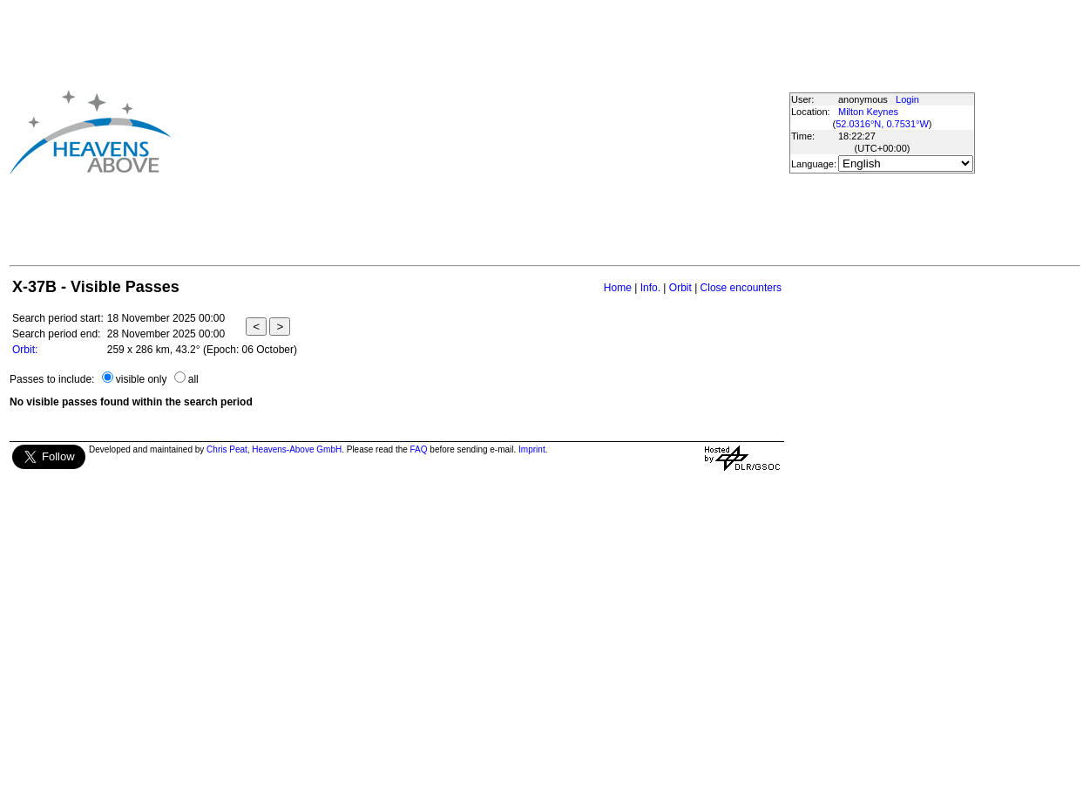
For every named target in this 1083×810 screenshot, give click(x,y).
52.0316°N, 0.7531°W (882, 124)
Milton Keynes (868, 111)
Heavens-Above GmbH (297, 449)
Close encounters (741, 288)
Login (907, 99)
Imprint (531, 449)
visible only (141, 379)
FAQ (419, 449)
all (193, 379)
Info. (650, 288)
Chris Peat (226, 449)
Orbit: (24, 350)
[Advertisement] (476, 132)
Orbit (680, 288)
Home (618, 288)
